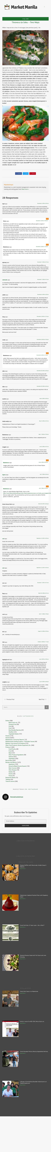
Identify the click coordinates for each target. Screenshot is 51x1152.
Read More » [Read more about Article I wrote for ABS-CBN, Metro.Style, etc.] (23, 1023)
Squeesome (38, 1117)
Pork (10, 728)
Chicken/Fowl (12, 724)
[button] (18, 173)
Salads (10, 772)
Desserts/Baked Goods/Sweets (17, 766)
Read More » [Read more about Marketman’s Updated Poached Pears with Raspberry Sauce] (23, 898)
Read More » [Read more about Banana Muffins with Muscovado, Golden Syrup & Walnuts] (23, 868)
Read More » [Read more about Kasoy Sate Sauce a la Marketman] (23, 993)
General (8, 737)
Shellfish (11, 732)
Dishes (7, 720)
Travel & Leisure (10, 781)
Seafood (11, 756)
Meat (10, 753)
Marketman (6, 462)
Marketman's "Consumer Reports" (15, 739)
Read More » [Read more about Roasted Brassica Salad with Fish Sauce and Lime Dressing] (23, 958)
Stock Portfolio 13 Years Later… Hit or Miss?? (32, 925)
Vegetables (12, 758)
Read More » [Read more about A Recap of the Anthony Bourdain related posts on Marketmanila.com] (23, 1085)
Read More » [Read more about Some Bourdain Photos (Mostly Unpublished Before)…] (23, 1053)
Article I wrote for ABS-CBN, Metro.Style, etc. (32, 1021)
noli (3, 538)
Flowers (8, 736)
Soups (10, 775)
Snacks (11, 774)
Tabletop (8, 779)
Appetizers (12, 764)
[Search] (47, 707)
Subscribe (25, 825)
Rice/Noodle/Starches (15, 730)
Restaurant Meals (10, 777)
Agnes (4, 474)
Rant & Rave (9, 760)
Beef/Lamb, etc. (13, 722)
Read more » (25, 189)
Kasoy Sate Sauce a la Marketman (29, 991)
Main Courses (12, 768)
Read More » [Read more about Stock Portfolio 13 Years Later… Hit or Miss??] (23, 927)
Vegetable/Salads (14, 734)
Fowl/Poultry (12, 749)
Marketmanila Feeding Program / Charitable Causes (20, 741)
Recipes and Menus (11, 762)
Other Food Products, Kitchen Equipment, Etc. (18, 745)
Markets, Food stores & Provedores (15, 743)
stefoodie (4, 280)
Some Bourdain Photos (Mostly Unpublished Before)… (34, 1051)
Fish (10, 726)
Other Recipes (12, 770)
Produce (8, 747)
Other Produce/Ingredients (16, 755)
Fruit (10, 751)
